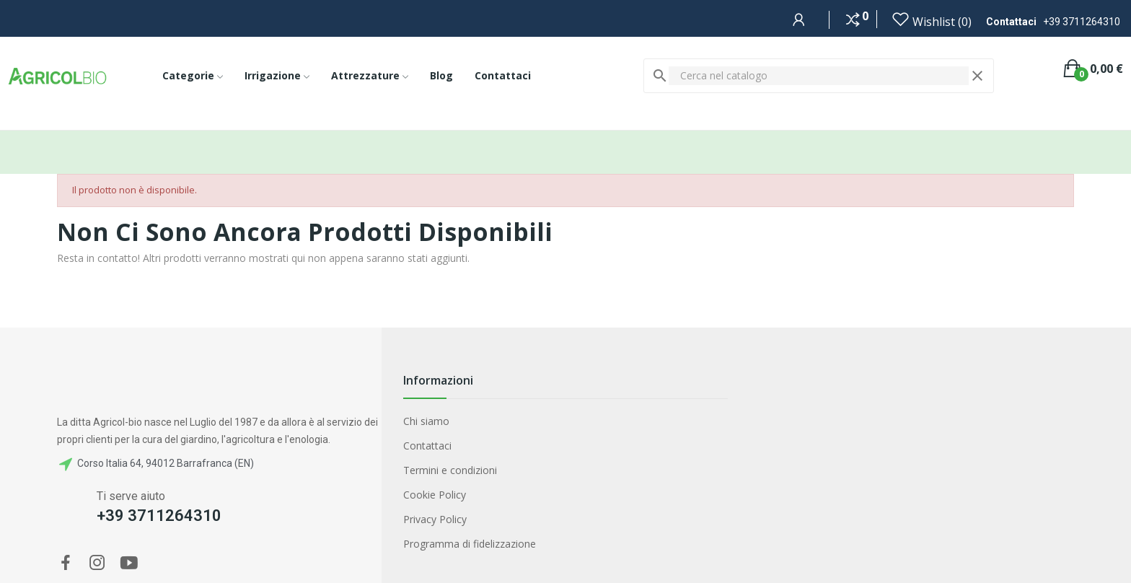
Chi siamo (426, 421)
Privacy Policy (435, 519)
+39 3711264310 (1081, 21)
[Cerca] (819, 75)
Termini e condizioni (450, 470)
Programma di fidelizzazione (469, 544)
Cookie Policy (434, 494)
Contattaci (427, 445)
